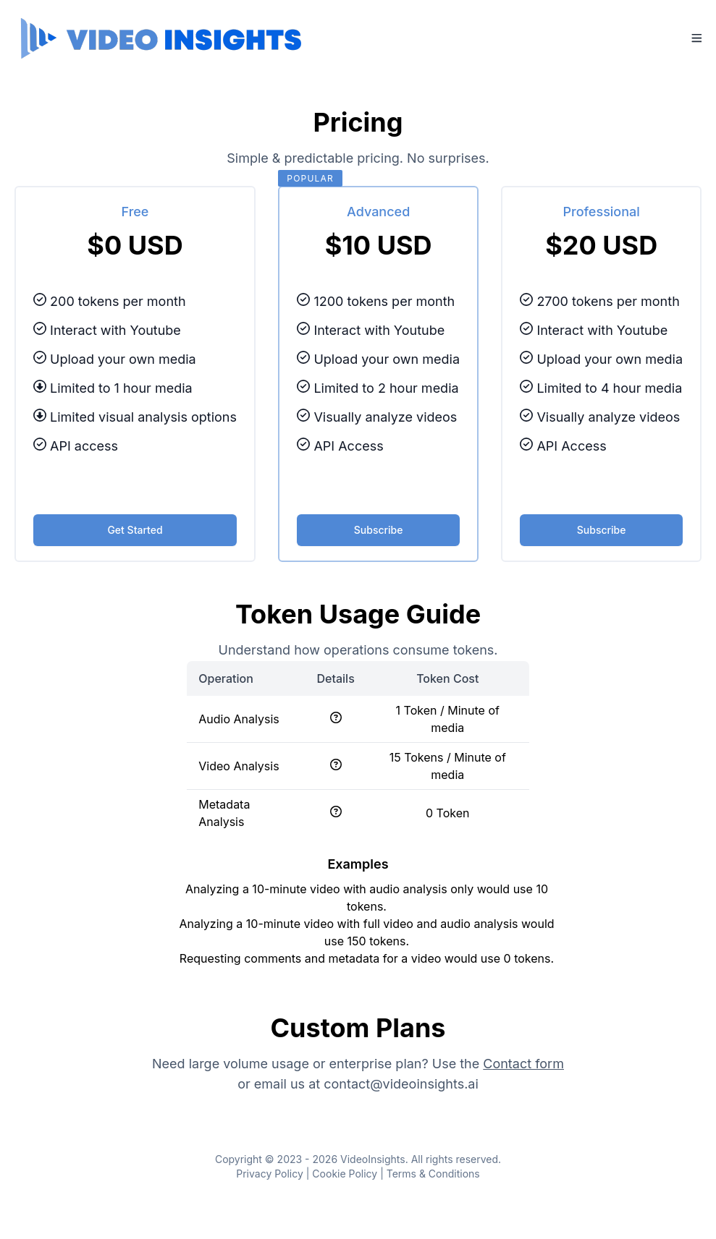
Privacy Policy (269, 1173)
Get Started (134, 530)
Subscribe (378, 530)
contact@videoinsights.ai (401, 1083)
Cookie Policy (344, 1173)
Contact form (523, 1063)
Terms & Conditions (433, 1173)
